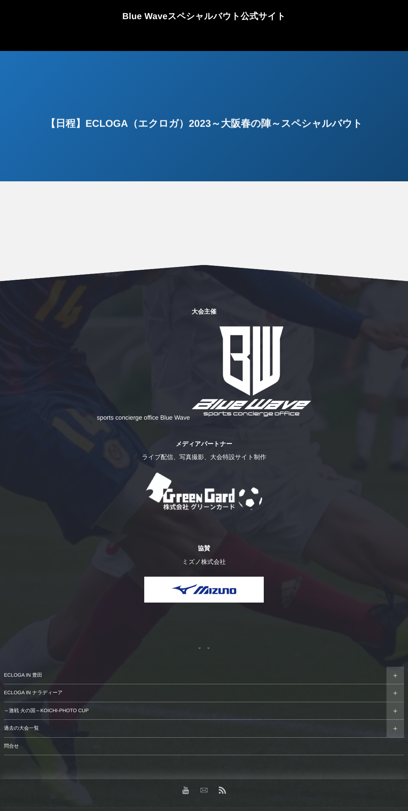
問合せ (11, 746)
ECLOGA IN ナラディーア (33, 692)
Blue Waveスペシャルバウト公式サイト (204, 16)
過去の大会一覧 (21, 728)
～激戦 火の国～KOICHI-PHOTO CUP (46, 710)
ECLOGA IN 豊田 (23, 675)
